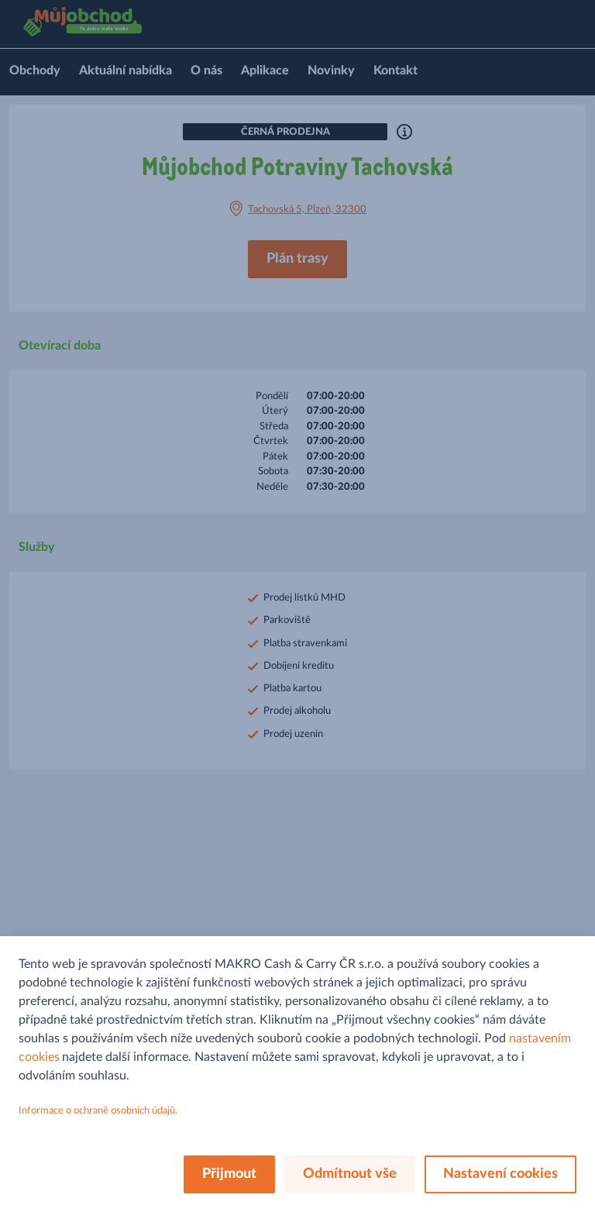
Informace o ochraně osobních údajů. (98, 1111)
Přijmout (229, 1174)
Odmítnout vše (350, 1174)
